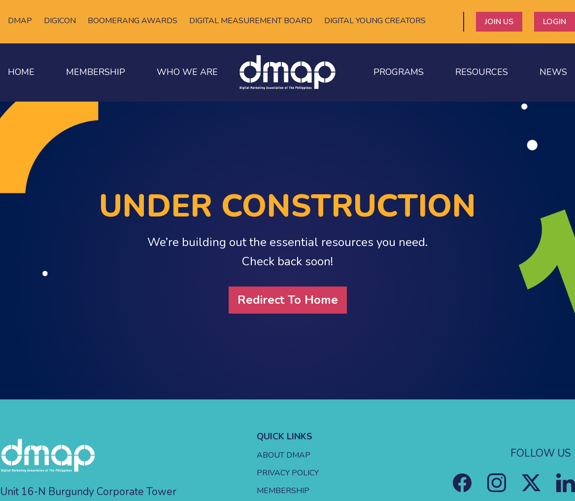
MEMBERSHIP (95, 72)
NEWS (553, 72)
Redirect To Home (287, 300)
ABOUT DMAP (283, 455)
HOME (21, 72)
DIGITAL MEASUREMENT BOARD (250, 20)
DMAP (20, 20)
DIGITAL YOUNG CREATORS (375, 20)
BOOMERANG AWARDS (132, 20)
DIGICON (60, 20)
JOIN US (499, 21)
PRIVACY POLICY (288, 472)
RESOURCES (481, 72)
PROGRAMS (398, 72)
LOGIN (554, 21)
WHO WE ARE (187, 72)
